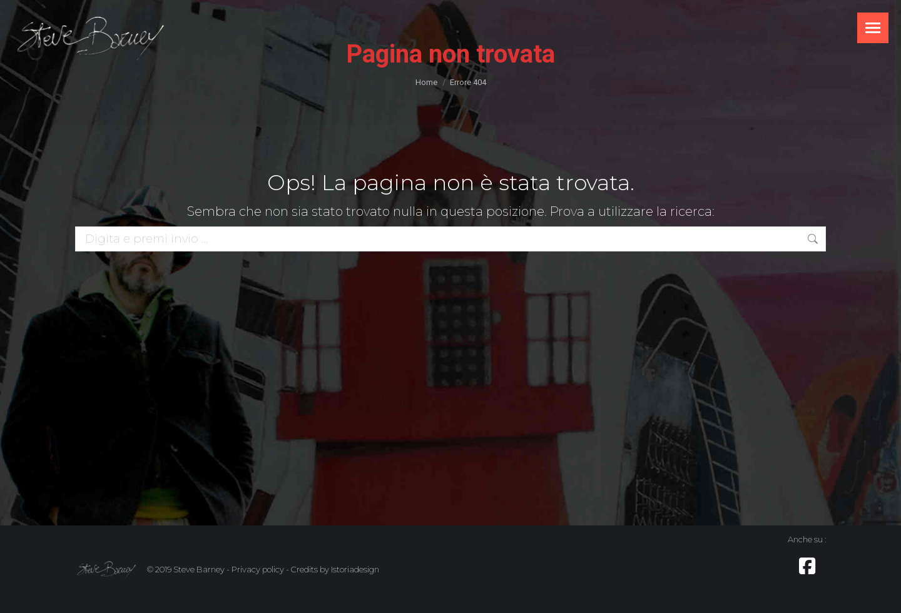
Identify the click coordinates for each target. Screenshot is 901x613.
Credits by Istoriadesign (335, 569)
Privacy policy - (260, 569)
